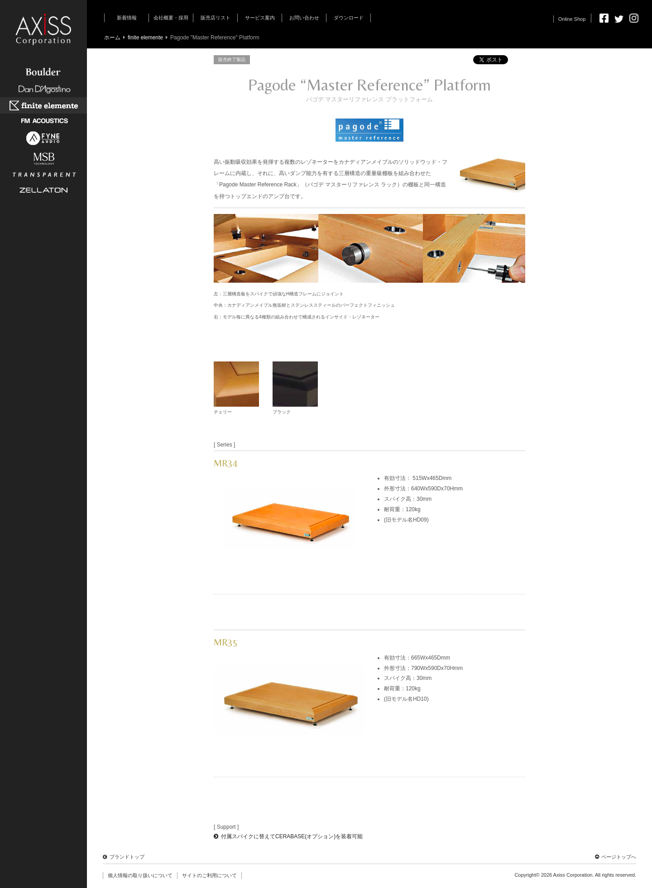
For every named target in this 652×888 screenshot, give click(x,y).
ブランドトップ (123, 857)
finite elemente (145, 37)
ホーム (112, 37)
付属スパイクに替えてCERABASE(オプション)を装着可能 (288, 836)
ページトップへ (616, 857)
